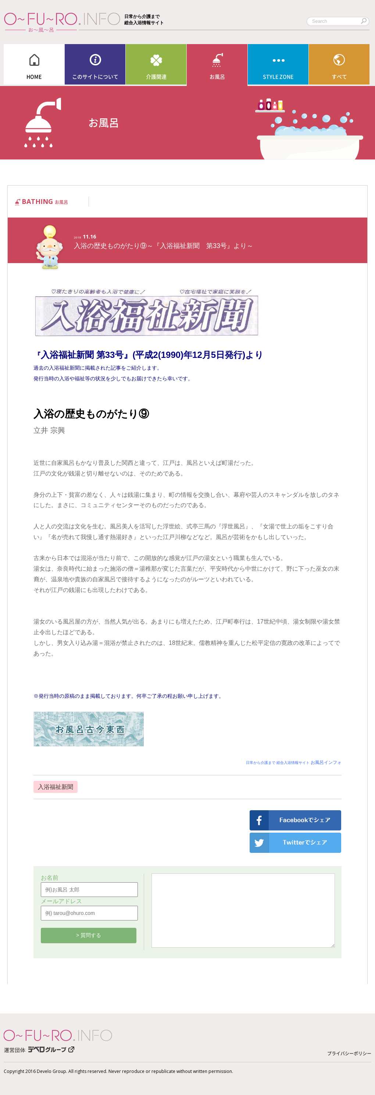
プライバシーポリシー (349, 1053)
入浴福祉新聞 (55, 787)
